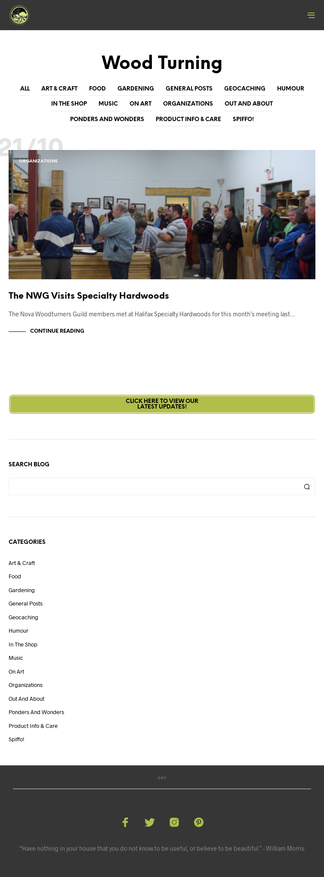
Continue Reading (57, 331)
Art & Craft (59, 89)
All (25, 89)
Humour (290, 89)
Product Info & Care (188, 119)
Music (108, 104)
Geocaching (244, 89)
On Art (140, 104)
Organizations (188, 104)
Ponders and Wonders (107, 119)
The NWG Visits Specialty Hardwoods (89, 296)
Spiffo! (243, 119)
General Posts (189, 89)
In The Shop (69, 104)
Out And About (249, 104)
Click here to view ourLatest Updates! (162, 404)
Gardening (135, 89)
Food (97, 89)
